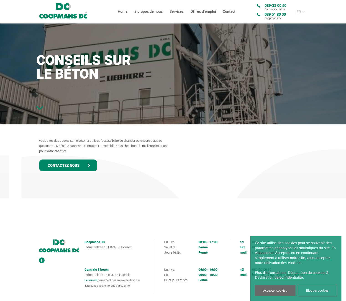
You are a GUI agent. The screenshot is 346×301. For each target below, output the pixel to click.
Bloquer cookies (317, 290)
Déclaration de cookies (306, 272)
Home (123, 11)
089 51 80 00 (275, 16)
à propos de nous (148, 11)
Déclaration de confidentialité (279, 277)
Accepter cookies (275, 290)
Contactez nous (63, 165)
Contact (229, 11)
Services (176, 11)
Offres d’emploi (203, 11)
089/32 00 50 (275, 7)
